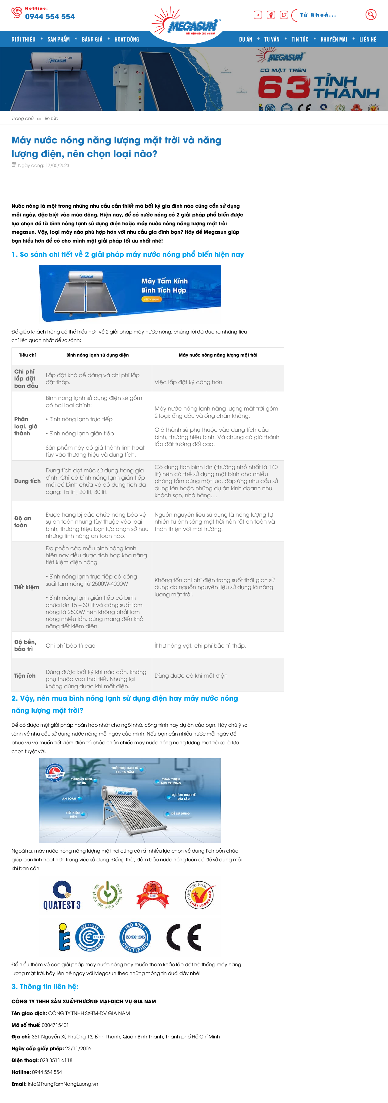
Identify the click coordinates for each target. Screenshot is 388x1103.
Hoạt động (127, 39)
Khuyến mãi (334, 39)
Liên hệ (368, 39)
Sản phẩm (59, 39)
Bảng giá (92, 39)
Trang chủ (22, 118)
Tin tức (300, 39)
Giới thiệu (23, 39)
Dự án (245, 39)
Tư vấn (271, 39)
